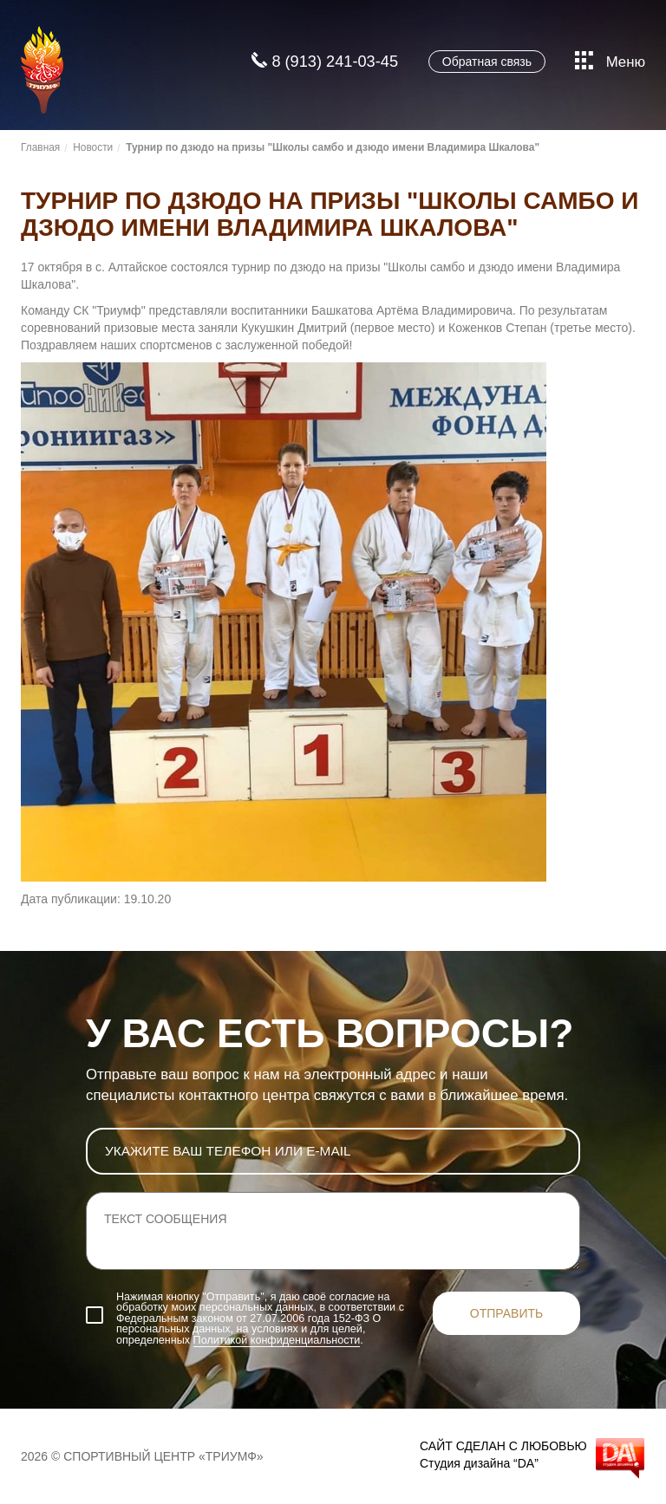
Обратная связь (487, 61)
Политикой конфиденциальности (277, 1340)
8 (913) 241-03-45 (324, 62)
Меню (610, 63)
